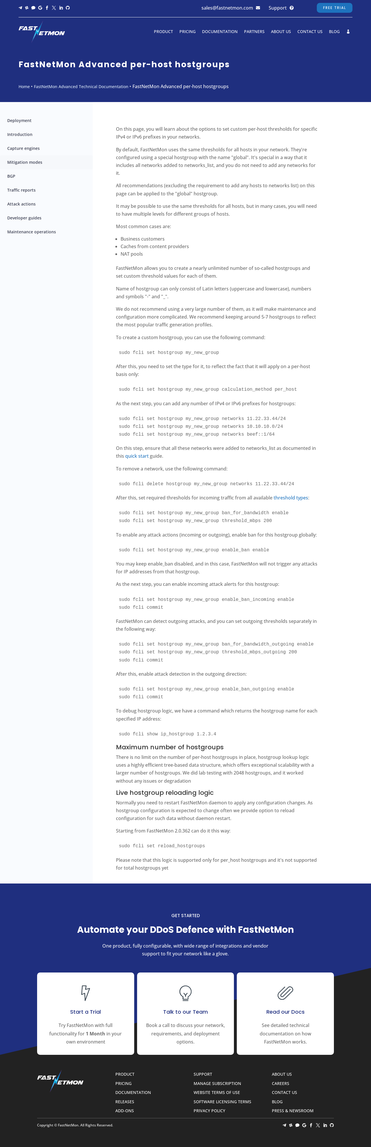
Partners (254, 31)
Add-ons (124, 1110)
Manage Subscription (217, 1083)
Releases (124, 1101)
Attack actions (21, 204)
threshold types (291, 498)
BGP (11, 176)
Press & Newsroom (293, 1110)
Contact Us (310, 31)
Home (24, 86)
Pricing (187, 31)
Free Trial (334, 7)
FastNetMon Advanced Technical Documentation (81, 86)
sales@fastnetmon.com (227, 8)
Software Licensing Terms (222, 1101)
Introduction (19, 134)
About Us (281, 31)
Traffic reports (21, 190)
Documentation (220, 31)
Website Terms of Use (217, 1092)
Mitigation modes (24, 162)
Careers (280, 1083)
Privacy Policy (209, 1110)
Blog (334, 31)
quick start (137, 456)
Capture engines (23, 148)
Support (278, 8)
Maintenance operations (31, 232)
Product (163, 31)
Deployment (19, 120)
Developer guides (24, 218)
